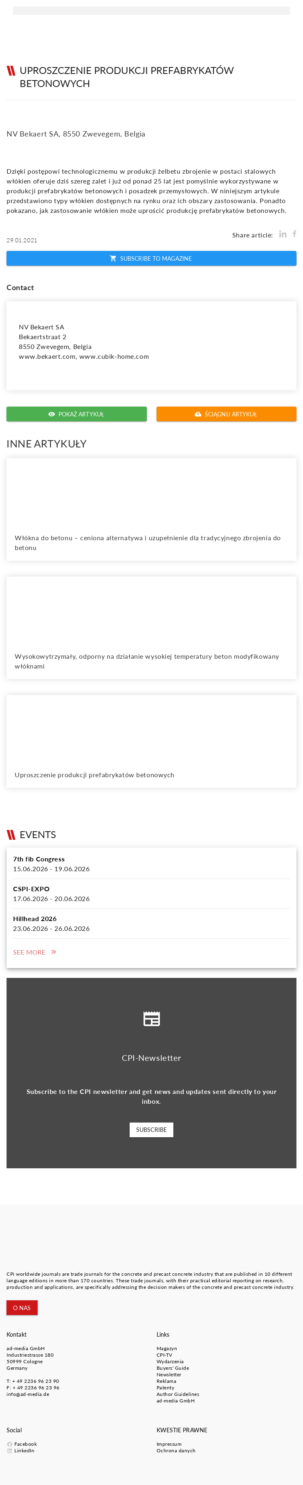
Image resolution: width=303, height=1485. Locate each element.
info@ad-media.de (28, 1394)
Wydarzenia (170, 1361)
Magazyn (167, 1348)
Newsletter (169, 1374)
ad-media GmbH (26, 1348)
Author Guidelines (178, 1394)
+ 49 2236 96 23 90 (35, 1381)
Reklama (167, 1381)
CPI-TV (165, 1355)
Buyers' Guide (173, 1368)
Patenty (166, 1387)
